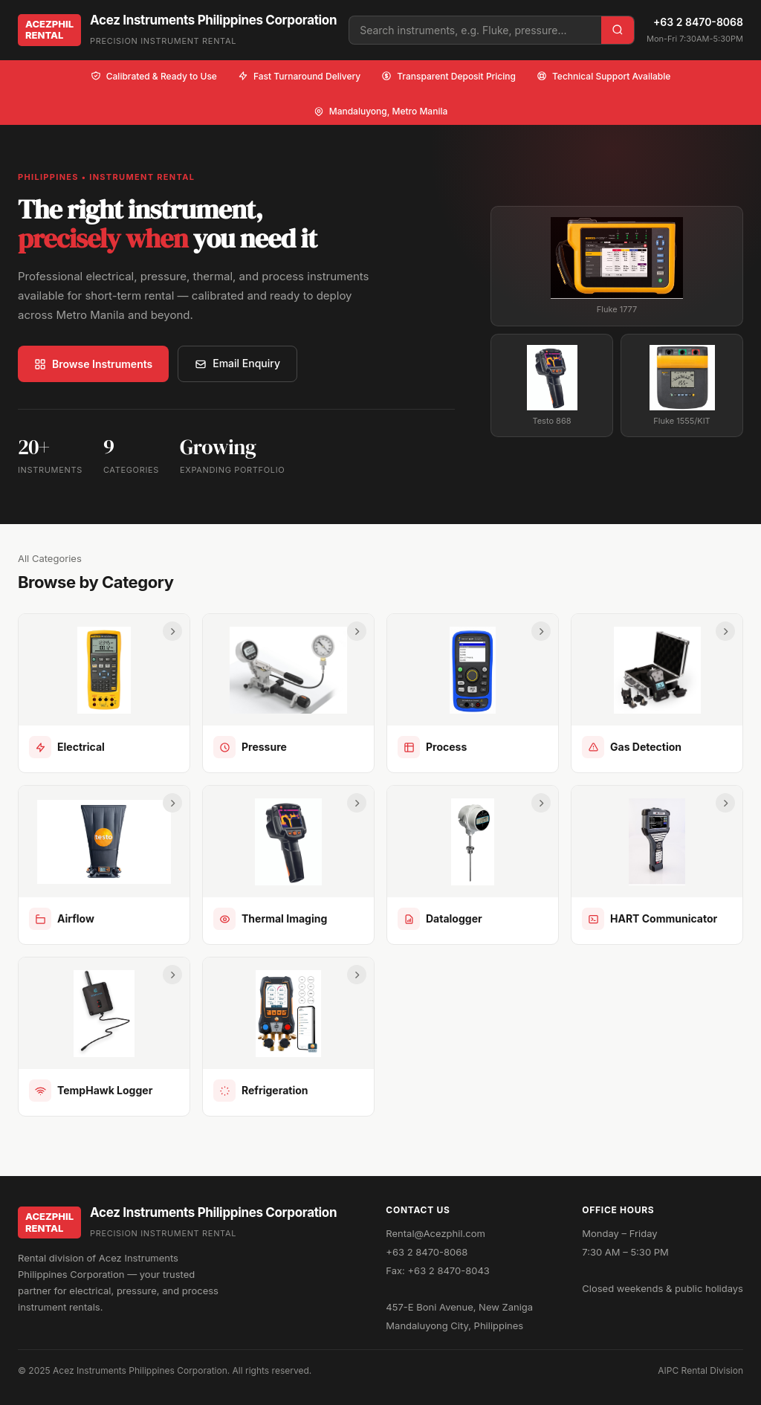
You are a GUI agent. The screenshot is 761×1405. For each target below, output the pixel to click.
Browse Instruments (93, 364)
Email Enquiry (237, 363)
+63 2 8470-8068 (698, 22)
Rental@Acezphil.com (435, 1233)
